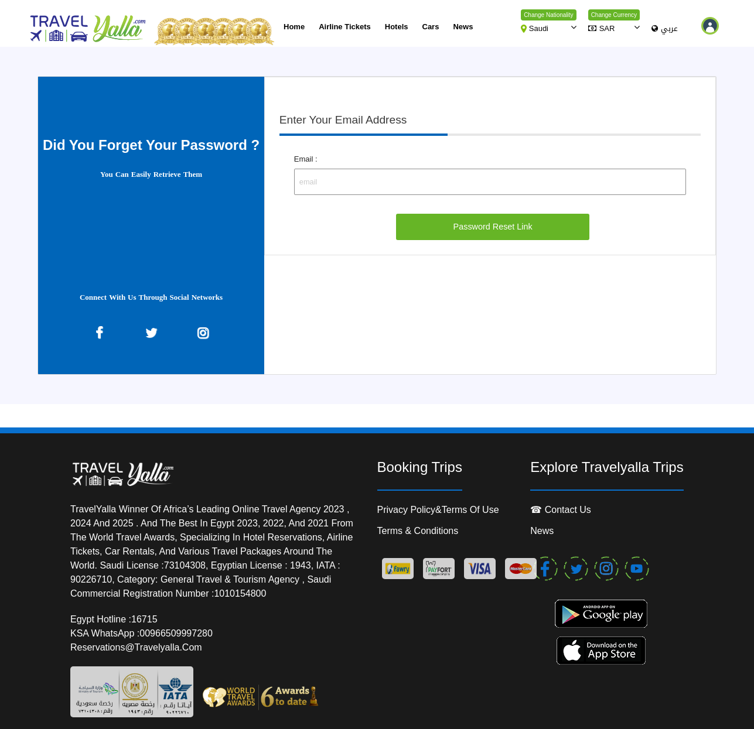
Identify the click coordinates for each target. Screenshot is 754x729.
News (463, 26)
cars (430, 26)
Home (294, 26)
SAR (601, 28)
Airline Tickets (345, 26)
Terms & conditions (418, 531)
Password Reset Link (493, 226)
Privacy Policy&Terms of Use (438, 510)
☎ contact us (560, 510)
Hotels (396, 26)
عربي (664, 29)
